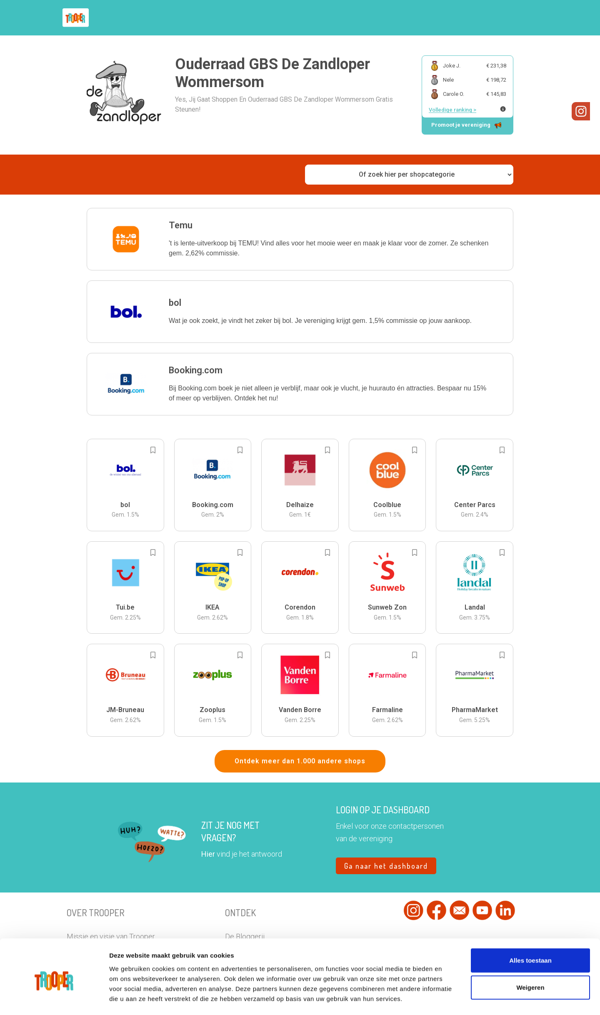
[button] (300, 239)
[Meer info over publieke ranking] (503, 109)
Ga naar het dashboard (386, 865)
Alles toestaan (530, 926)
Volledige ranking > (452, 110)
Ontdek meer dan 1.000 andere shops (300, 761)
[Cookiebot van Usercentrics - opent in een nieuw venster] (54, 998)
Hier (208, 854)
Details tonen (466, 998)
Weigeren (530, 954)
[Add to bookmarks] (152, 450)
